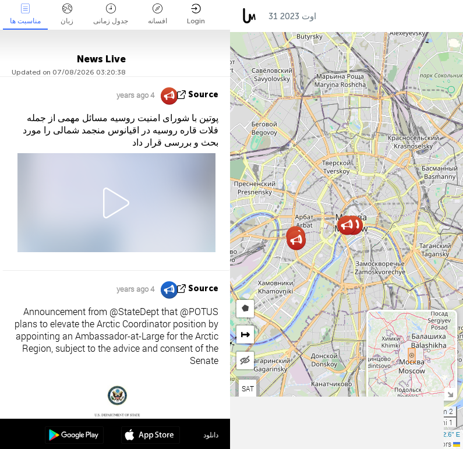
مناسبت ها (25, 14)
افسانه (157, 14)
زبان (67, 14)
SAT (248, 388)
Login (196, 14)
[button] (296, 240)
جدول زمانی (110, 14)
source (203, 95)
